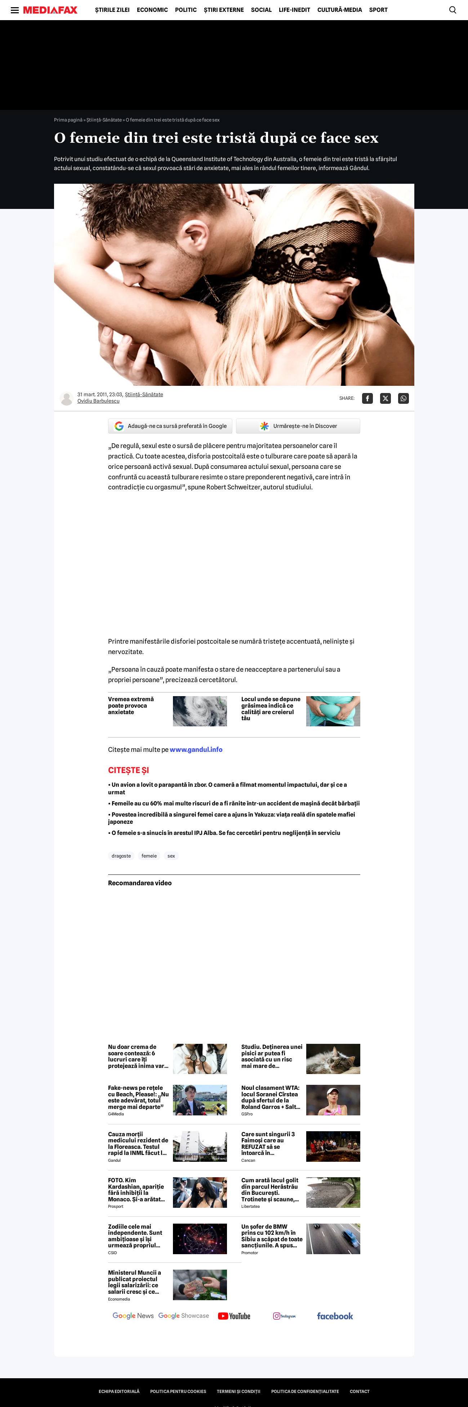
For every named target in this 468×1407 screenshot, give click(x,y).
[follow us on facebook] (335, 1316)
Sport (378, 10)
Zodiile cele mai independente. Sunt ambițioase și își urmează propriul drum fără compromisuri (135, 1236)
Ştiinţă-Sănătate (104, 120)
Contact (360, 1391)
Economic (152, 10)
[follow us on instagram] (284, 1316)
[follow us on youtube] (234, 1316)
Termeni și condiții (238, 1391)
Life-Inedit (294, 10)
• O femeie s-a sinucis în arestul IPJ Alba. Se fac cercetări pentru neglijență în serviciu (224, 833)
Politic (186, 10)
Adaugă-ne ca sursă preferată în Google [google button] (170, 426)
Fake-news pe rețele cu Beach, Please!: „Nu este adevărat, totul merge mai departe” (138, 1097)
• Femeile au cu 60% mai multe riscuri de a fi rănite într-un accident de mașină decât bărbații (234, 803)
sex (171, 856)
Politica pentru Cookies (178, 1391)
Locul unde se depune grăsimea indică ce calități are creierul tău (270, 708)
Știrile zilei (112, 10)
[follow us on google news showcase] (184, 1316)
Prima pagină (68, 120)
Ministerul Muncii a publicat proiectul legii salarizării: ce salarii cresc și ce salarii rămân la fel (134, 1282)
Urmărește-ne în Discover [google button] (298, 426)
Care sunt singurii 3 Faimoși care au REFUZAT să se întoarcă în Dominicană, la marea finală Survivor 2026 (271, 1143)
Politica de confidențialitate (305, 1391)
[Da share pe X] (385, 398)
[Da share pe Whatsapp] (403, 398)
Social (261, 10)
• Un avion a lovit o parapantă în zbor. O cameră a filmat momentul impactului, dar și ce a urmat (227, 788)
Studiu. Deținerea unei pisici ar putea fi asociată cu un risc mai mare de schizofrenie (272, 1056)
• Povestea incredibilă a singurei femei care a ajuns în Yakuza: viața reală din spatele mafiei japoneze (231, 818)
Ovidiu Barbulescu (98, 401)
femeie (149, 856)
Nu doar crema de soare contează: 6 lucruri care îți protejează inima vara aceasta (138, 1056)
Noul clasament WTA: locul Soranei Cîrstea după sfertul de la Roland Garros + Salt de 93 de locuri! (270, 1097)
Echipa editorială (119, 1391)
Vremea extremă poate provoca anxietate (131, 705)
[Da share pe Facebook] (367, 398)
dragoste (121, 856)
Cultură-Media (339, 10)
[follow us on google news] (133, 1316)
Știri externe (224, 10)
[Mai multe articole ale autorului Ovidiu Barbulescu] (66, 398)
